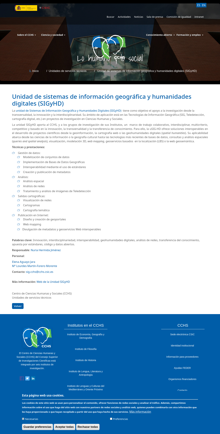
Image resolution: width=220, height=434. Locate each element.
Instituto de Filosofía (85, 349)
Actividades (124, 16)
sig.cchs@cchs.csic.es (39, 272)
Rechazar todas (88, 428)
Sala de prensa (155, 16)
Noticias (138, 16)
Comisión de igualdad (179, 16)
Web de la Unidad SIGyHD (53, 282)
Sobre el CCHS (26, 34)
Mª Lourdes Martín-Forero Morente (34, 266)
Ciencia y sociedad (53, 34)
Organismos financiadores (182, 379)
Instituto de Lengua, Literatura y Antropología (86, 373)
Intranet (199, 16)
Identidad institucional (182, 345)
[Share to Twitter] (27, 379)
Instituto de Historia (85, 360)
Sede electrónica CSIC (182, 334)
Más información (140, 413)
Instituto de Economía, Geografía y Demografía (85, 336)
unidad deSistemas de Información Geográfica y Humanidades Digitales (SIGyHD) (69, 110)
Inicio (35, 70)
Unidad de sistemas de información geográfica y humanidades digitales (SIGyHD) (147, 70)
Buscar (110, 16)
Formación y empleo (189, 34)
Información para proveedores (182, 356)
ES (198, 5)
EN (204, 5)
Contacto (182, 390)
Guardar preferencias (37, 428)
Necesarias (31, 420)
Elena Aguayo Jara (23, 262)
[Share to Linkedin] (33, 379)
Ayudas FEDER (182, 368)
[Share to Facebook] (22, 379)
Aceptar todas (64, 428)
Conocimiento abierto (159, 34)
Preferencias (120, 420)
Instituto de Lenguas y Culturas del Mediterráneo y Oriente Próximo (85, 388)
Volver (18, 306)
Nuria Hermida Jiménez (46, 250)
